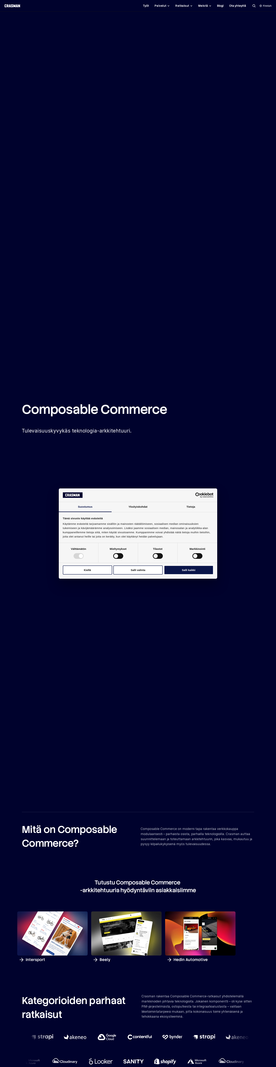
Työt (146, 6)
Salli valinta (138, 570)
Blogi (220, 6)
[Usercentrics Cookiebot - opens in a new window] (198, 495)
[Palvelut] (162, 6)
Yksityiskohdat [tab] (137, 506)
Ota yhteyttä (237, 6)
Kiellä (87, 570)
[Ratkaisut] (183, 6)
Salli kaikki (188, 570)
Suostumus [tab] (85, 506)
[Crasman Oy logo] (12, 5)
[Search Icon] (254, 5)
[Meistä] (204, 6)
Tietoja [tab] (191, 506)
